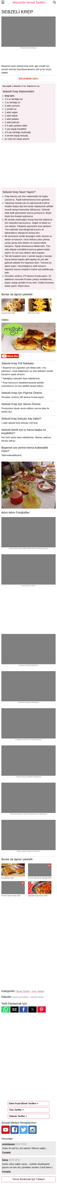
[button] (28, 78)
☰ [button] (3, 2)
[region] (28, 56)
